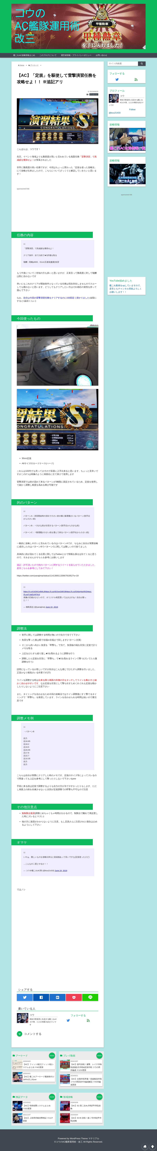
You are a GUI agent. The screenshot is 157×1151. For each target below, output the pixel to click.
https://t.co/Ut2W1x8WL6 (34, 591)
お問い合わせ (101, 55)
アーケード (94, 94)
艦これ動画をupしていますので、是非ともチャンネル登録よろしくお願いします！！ (125, 288)
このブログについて (48, 55)
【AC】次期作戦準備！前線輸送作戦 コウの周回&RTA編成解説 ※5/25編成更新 (86, 1082)
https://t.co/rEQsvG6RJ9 (55, 591)
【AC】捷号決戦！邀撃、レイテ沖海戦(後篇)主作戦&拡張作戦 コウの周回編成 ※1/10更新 (86, 1067)
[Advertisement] (38, 208)
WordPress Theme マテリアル (84, 1138)
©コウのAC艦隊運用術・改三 (68, 1142)
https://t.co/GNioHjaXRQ (76, 591)
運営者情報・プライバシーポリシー (76, 55)
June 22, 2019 (52, 607)
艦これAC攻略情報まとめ (24, 55)
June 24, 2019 (61, 870)
